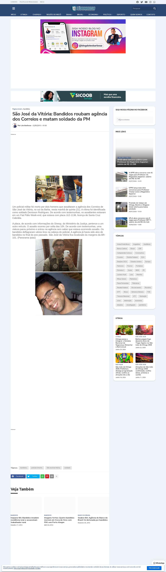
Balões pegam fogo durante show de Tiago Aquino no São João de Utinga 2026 (144, 342)
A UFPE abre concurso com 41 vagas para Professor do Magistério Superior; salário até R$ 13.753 (141, 176)
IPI (143, 270)
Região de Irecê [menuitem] (54, 14)
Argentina (136, 244)
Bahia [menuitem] (69, 14)
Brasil (133, 249)
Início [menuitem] (13, 14)
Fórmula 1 (120, 270)
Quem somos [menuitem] (136, 14)
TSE (148, 292)
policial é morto (36, 468)
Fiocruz (129, 266)
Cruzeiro (120, 257)
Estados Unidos (136, 262)
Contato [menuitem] (151, 14)
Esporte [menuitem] (121, 14)
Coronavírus (139, 253)
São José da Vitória (53, 468)
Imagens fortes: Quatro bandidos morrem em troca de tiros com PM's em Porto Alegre (59, 520)
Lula (131, 275)
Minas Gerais (121, 279)
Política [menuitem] (107, 14)
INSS (137, 270)
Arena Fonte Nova (123, 244)
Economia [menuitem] (93, 14)
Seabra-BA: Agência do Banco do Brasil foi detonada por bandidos (93, 519)
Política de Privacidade (29, 2)
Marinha (139, 275)
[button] (14, 8)
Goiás (130, 270)
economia (138, 301)
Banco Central (122, 249)
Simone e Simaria (137, 292)
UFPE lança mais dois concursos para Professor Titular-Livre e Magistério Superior (139, 191)
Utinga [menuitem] (24, 14)
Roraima (148, 288)
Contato (14, 2)
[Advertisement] (83, 71)
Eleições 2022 (122, 262)
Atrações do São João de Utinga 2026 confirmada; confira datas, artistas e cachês (144, 371)
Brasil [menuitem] (80, 14)
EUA (142, 257)
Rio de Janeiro (136, 288)
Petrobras (135, 283)
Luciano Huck (121, 275)
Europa (147, 262)
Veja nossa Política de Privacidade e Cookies (27, 568)
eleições (120, 305)
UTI (134, 296)
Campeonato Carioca (124, 253)
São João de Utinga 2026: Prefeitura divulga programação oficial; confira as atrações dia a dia (124, 371)
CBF (139, 249)
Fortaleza (139, 266)
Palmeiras (133, 279)
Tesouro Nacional (123, 296)
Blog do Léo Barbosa (124, 120)
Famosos (120, 266)
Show (126, 292)
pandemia (142, 305)
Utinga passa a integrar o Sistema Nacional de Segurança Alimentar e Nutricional (124, 343)
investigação (131, 305)
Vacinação (143, 296)
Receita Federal (122, 288)
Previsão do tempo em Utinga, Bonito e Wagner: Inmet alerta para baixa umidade (139, 206)
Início (42, 2)
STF (118, 292)
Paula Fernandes (123, 283)
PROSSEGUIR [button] (154, 568)
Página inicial (17, 109)
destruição (127, 301)
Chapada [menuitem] (37, 14)
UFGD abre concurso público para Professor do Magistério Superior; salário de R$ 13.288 (132, 162)
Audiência (147, 244)
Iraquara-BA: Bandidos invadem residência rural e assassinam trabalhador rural (25, 520)
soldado (67, 468)
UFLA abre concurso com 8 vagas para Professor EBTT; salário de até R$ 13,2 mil (140, 220)
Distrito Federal (132, 257)
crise (118, 301)
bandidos (26, 109)
